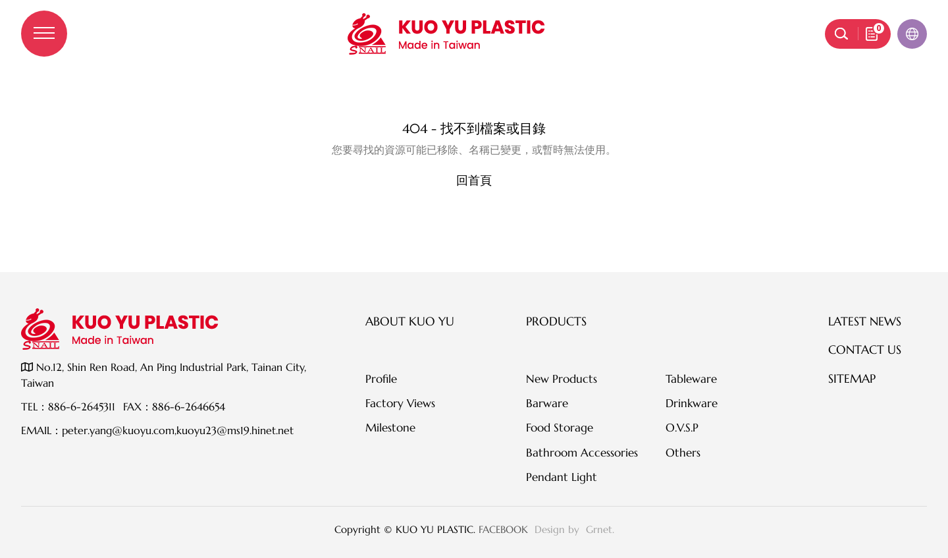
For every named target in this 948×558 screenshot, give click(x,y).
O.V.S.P (682, 427)
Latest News (864, 321)
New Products (561, 379)
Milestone (390, 427)
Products (556, 321)
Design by (559, 529)
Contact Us (864, 349)
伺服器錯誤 (474, 101)
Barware (547, 403)
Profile (381, 379)
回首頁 (474, 180)
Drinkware (692, 403)
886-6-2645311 (81, 406)
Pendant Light (561, 477)
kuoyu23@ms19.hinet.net (235, 430)
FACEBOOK (503, 529)
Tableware (691, 379)
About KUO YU (409, 321)
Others (683, 452)
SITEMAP (852, 378)
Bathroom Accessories (582, 452)
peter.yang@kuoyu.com (118, 430)
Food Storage (559, 427)
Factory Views (400, 403)
